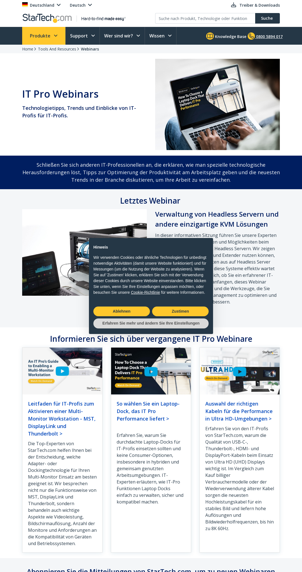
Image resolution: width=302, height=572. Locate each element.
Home (27, 49)
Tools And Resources (57, 49)
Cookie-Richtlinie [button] (145, 292)
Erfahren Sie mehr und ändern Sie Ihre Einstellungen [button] (151, 323)
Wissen (157, 36)
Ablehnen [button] (121, 311)
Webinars (90, 49)
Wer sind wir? (119, 36)
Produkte (41, 36)
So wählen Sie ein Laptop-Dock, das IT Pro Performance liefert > (148, 411)
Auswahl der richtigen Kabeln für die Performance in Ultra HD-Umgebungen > (239, 411)
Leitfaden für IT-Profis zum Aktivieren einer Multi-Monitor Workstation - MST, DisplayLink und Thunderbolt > (62, 418)
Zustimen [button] (180, 311)
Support (79, 36)
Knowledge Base (226, 36)
